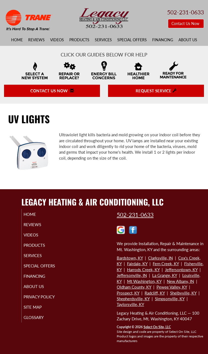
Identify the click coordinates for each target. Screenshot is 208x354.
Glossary (40, 327)
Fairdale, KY (137, 263)
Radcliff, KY (155, 292)
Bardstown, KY (130, 257)
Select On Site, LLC (157, 327)
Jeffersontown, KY (181, 269)
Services (103, 40)
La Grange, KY (164, 275)
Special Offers (132, 40)
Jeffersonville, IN (132, 275)
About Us (187, 40)
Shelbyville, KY (183, 292)
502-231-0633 (135, 214)
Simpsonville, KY (169, 298)
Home (17, 40)
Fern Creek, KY (166, 263)
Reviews (36, 40)
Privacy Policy (34, 304)
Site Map (39, 316)
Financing (162, 40)
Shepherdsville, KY (133, 298)
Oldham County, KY (134, 287)
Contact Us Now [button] (185, 23)
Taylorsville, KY (130, 304)
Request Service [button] (156, 90)
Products (79, 40)
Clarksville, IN (160, 257)
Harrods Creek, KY (143, 269)
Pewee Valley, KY (172, 287)
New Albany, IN (180, 281)
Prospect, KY (128, 292)
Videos (57, 40)
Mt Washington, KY (144, 281)
